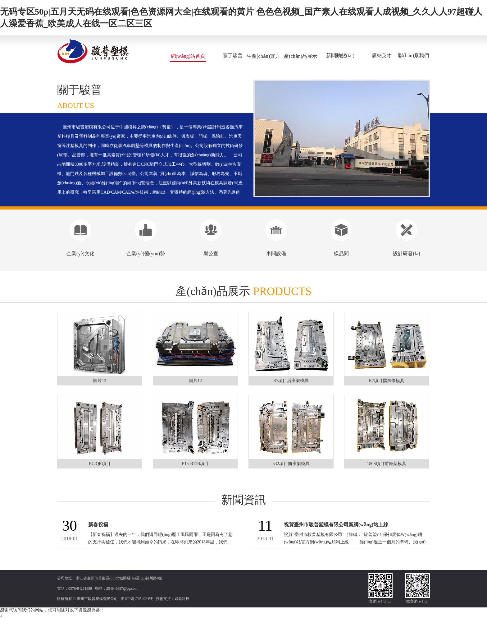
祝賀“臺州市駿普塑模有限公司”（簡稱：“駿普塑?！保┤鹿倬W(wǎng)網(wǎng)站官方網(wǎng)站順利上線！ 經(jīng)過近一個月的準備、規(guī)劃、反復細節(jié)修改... (355, 542)
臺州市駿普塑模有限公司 (97, 599)
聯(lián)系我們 (413, 55)
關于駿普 (233, 55)
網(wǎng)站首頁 (188, 56)
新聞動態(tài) (340, 55)
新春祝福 (98, 524)
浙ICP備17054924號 (137, 599)
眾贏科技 (182, 599)
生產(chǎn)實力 (263, 56)
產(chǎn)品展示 (300, 56)
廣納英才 (382, 55)
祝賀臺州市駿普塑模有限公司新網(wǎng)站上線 (336, 524)
